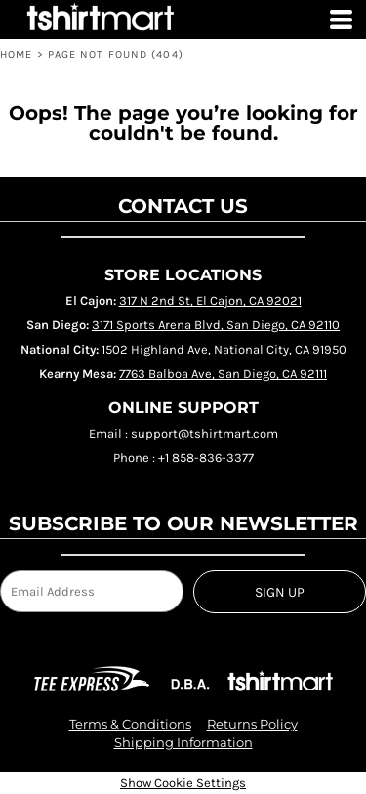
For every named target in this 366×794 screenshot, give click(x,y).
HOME (16, 54)
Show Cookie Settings (183, 782)
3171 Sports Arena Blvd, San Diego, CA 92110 (216, 324)
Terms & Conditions (130, 723)
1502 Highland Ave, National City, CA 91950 (224, 349)
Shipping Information (183, 742)
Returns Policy (252, 723)
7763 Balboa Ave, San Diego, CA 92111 (223, 373)
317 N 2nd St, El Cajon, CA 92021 (210, 300)
